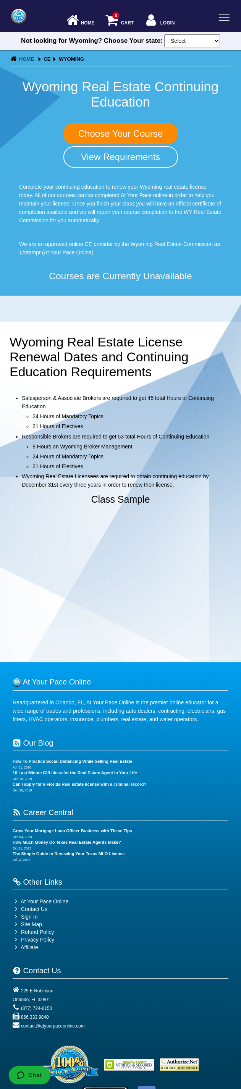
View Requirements (120, 157)
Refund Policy (37, 932)
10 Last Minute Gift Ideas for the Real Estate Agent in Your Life (75, 772)
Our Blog (33, 743)
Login (159, 21)
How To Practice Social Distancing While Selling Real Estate (72, 761)
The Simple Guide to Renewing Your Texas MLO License (69, 853)
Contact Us (30, 909)
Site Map (27, 924)
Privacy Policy (37, 940)
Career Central (43, 812)
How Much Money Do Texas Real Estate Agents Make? (67, 842)
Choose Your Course (120, 133)
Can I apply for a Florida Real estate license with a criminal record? (79, 784)
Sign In (25, 917)
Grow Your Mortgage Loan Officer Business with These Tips (72, 830)
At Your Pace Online (40, 901)
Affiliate (25, 947)
